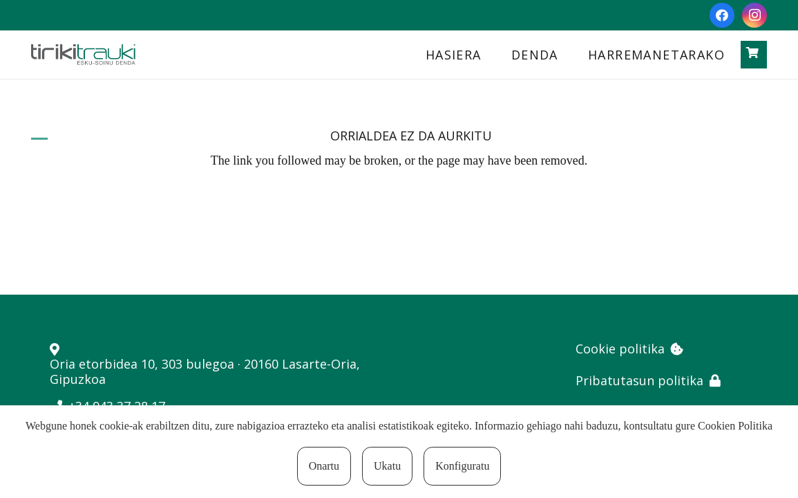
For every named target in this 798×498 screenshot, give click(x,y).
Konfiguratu (462, 466)
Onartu (324, 466)
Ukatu (387, 466)
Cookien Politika (735, 426)
